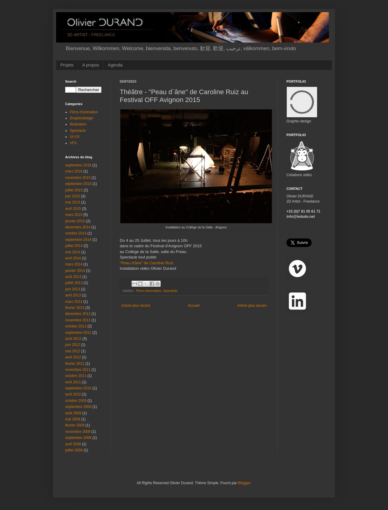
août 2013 (73, 277)
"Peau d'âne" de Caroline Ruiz (146, 263)
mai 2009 (72, 419)
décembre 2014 (77, 227)
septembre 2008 (78, 438)
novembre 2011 (77, 370)
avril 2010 (73, 394)
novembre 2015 (77, 178)
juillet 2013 (73, 283)
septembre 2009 (78, 407)
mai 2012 (72, 351)
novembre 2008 (77, 432)
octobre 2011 (75, 376)
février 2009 (74, 425)
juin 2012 (72, 345)
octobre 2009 (75, 401)
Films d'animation (149, 291)
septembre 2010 (78, 388)
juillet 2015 (73, 190)
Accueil (194, 305)
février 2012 (74, 363)
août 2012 (73, 339)
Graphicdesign (81, 118)
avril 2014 (73, 258)
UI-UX (75, 137)
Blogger (244, 483)
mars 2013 (73, 301)
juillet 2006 (73, 450)
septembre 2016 (78, 165)
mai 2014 (72, 252)
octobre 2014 (75, 233)
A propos (90, 65)
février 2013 (74, 308)
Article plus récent (135, 305)
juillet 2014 (73, 246)
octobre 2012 (75, 326)
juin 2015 (72, 196)
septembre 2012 (78, 332)
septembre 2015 (78, 184)
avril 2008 (73, 444)
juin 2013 (72, 289)
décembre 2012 (77, 314)
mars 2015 (73, 215)
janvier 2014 (75, 271)
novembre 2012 (77, 320)
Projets (67, 65)
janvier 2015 (75, 221)
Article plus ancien (252, 305)
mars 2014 (73, 264)
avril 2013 (73, 295)
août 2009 (73, 413)
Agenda (115, 65)
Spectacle (170, 291)
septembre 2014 (78, 240)
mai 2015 (72, 202)
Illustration (78, 124)
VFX (73, 143)
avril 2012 (73, 357)
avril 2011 (73, 382)
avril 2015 (73, 209)
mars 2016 (73, 171)
